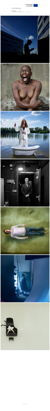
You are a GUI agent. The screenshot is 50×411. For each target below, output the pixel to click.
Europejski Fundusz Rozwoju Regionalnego (21, 12)
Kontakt (20, 11)
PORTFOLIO (14, 11)
